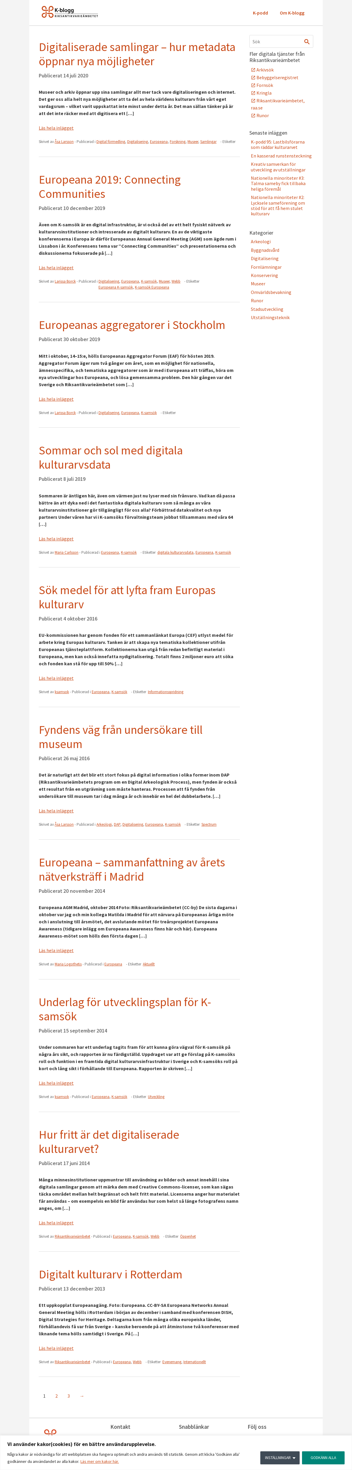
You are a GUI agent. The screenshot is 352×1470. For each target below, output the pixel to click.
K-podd (260, 13)
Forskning (177, 141)
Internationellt (194, 1361)
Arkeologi (104, 824)
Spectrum (209, 824)
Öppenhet (188, 1236)
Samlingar (208, 141)
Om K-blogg (292, 13)
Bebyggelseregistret (277, 77)
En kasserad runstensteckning (281, 156)
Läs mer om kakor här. (99, 1461)
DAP (117, 824)
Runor (262, 115)
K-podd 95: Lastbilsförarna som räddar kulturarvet (278, 144)
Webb (176, 281)
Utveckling (156, 1096)
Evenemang (171, 1361)
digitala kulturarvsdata (175, 552)
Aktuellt (149, 964)
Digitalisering (137, 141)
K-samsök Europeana (152, 287)
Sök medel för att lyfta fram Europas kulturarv (127, 597)
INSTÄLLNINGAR (276, 1458)
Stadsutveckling (267, 309)
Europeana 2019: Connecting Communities (110, 186)
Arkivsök (265, 70)
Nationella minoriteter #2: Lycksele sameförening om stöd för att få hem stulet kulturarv (278, 205)
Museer (193, 141)
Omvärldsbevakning (271, 292)
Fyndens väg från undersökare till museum (121, 736)
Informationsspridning (165, 691)
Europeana (159, 141)
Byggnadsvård (265, 250)
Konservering (264, 275)
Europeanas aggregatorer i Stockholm (132, 324)
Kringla (264, 93)
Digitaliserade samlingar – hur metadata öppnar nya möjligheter (137, 54)
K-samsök (149, 281)
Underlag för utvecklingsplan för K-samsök (125, 1009)
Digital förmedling (110, 141)
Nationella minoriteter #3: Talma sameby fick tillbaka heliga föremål (278, 183)
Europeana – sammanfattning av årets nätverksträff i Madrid (132, 869)
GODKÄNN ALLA (322, 1458)
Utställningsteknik (270, 317)
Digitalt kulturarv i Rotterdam (111, 1274)
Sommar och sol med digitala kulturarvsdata (111, 457)
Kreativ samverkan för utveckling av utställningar (278, 166)
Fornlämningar (266, 267)
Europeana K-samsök (116, 287)
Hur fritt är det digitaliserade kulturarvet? (109, 1141)
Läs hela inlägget (56, 128)
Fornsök (264, 85)
